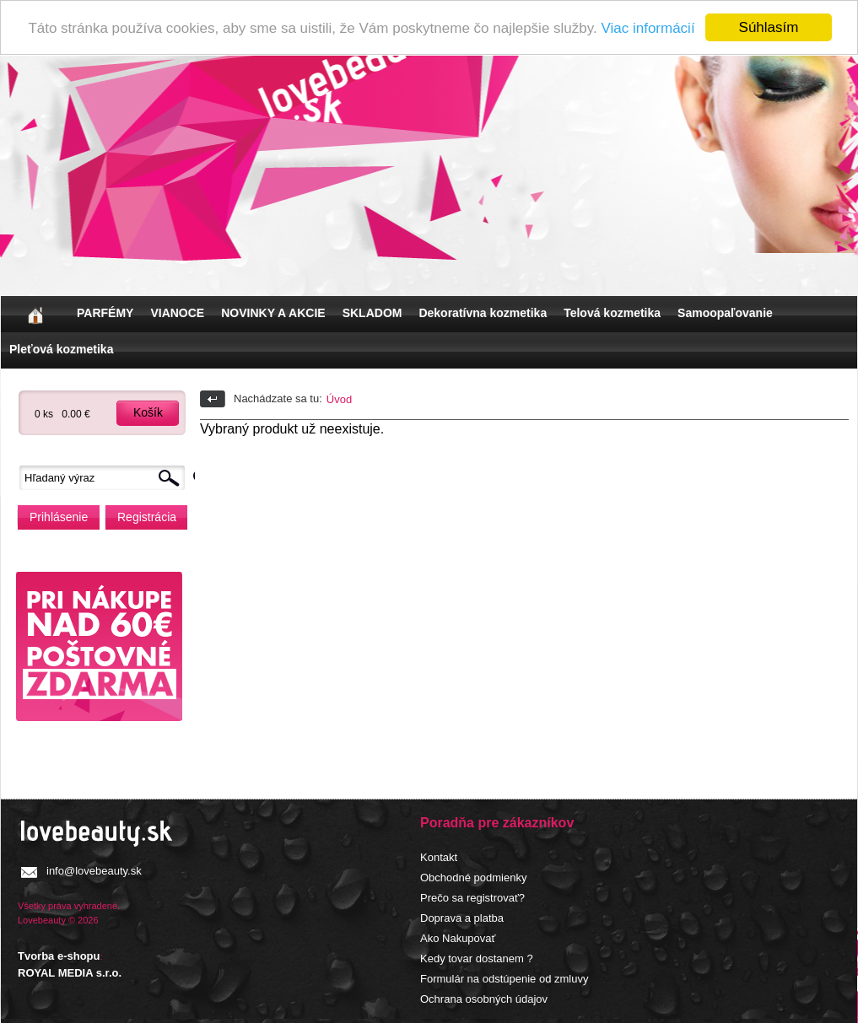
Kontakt (438, 857)
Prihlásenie (59, 517)
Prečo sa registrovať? (472, 897)
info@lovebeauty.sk (94, 870)
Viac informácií (647, 27)
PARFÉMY (105, 313)
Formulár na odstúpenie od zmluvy (504, 978)
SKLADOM (372, 313)
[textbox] (106, 478)
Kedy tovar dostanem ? (476, 958)
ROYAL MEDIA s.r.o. (69, 972)
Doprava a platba (462, 918)
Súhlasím (769, 27)
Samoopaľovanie (725, 313)
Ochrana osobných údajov (484, 999)
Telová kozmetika (612, 313)
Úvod (339, 399)
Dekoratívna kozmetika (482, 313)
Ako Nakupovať (457, 938)
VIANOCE (177, 313)
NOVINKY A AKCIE (273, 313)
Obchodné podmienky (473, 877)
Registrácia (146, 517)
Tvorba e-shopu (59, 956)
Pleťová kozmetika (61, 349)
